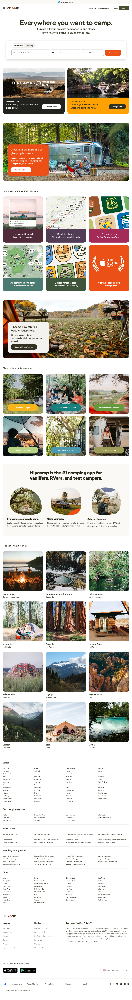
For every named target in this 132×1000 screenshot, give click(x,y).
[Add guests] (93, 52)
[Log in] (115, 8)
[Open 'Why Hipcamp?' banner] (66, 2)
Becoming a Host (41, 928)
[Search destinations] (30, 52)
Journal (6, 936)
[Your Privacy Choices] (12, 984)
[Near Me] (92, 8)
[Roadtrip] (30, 45)
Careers (6, 940)
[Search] (113, 53)
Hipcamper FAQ (9, 947)
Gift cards (6, 928)
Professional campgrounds (44, 936)
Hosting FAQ (39, 947)
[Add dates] (65, 52)
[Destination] (18, 45)
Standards (38, 944)
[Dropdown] (114, 970)
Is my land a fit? (40, 932)
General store (8, 932)
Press (5, 944)
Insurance (38, 940)
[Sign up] (124, 8)
